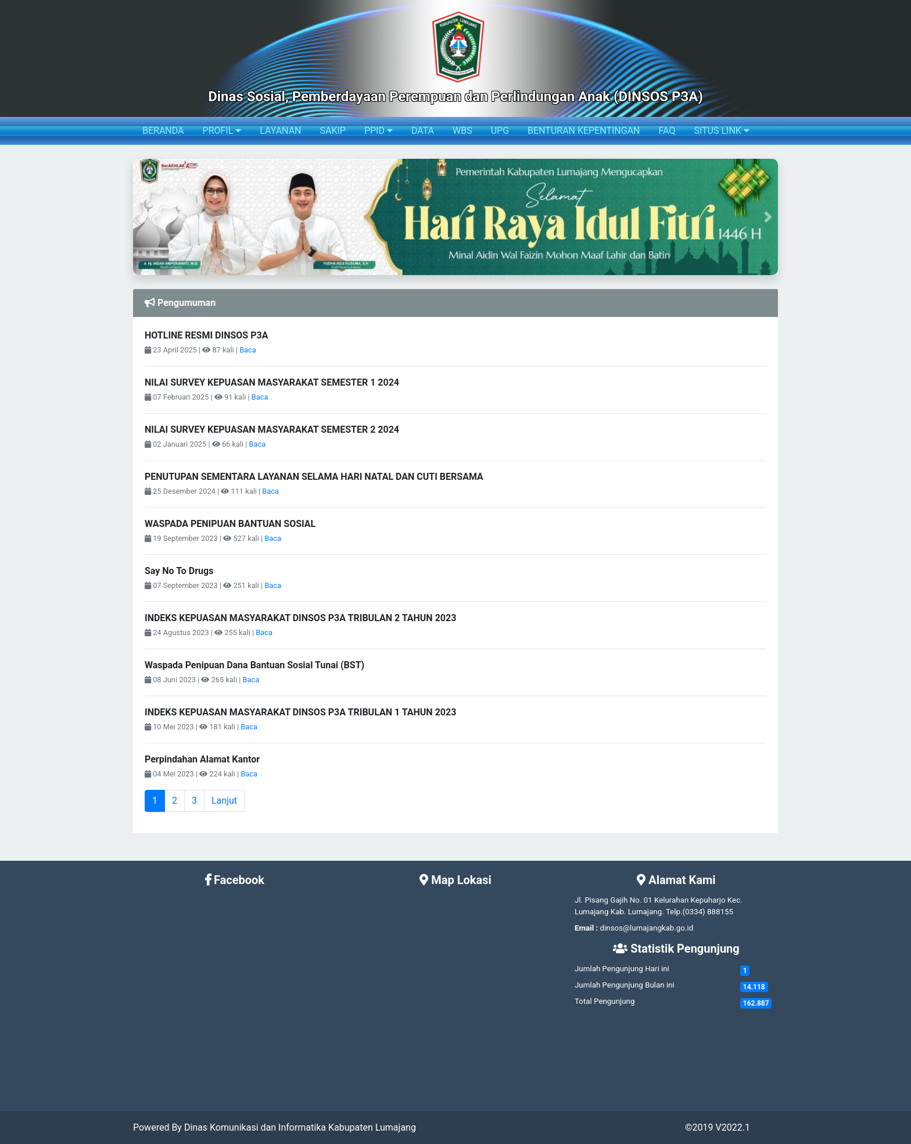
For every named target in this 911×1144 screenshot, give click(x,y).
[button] (142, 217)
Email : (586, 928)
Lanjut (224, 800)
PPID (378, 130)
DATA (422, 130)
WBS (462, 130)
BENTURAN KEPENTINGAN (584, 130)
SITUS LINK (721, 130)
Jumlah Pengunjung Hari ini (622, 968)
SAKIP (332, 130)
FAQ (667, 130)
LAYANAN (280, 130)
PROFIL (222, 130)
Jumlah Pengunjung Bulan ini (625, 985)
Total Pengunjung (604, 1001)
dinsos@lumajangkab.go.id (647, 928)
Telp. (674, 911)
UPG (500, 130)
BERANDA (163, 130)
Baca (247, 349)
